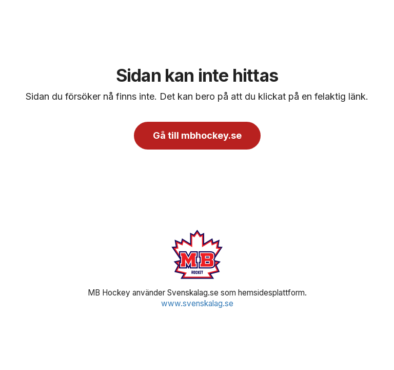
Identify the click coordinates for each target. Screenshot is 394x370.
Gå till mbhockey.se (197, 135)
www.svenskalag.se (197, 303)
